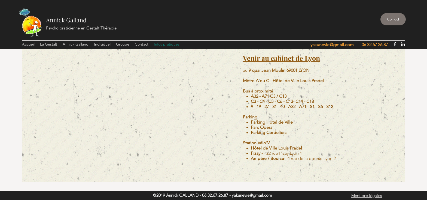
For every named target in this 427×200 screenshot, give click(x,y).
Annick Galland (66, 20)
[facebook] (395, 44)
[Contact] (393, 19)
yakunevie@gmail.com (332, 44)
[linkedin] (403, 44)
